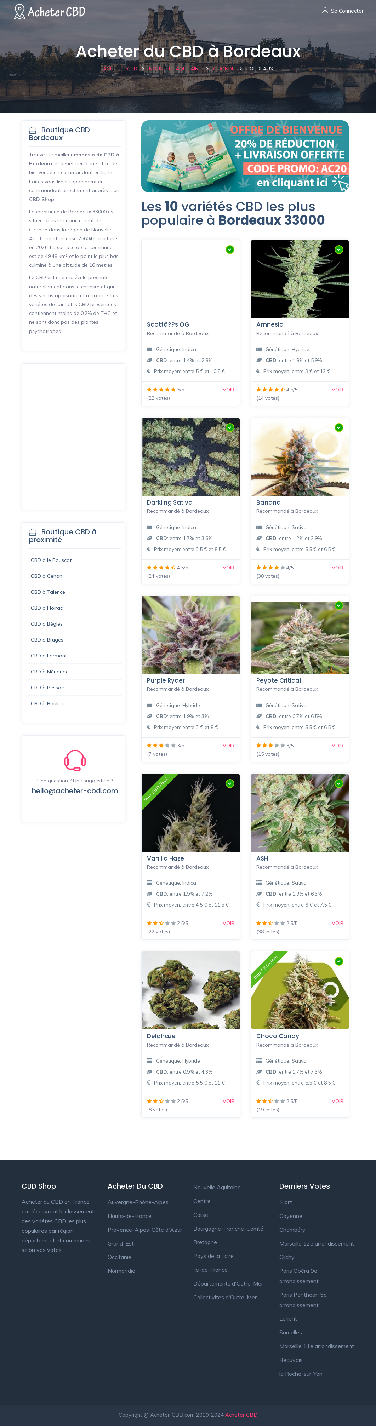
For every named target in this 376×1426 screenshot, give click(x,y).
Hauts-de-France (130, 1215)
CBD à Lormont (49, 655)
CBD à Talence (48, 592)
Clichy (287, 1256)
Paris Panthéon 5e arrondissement (303, 1300)
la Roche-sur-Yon (301, 1373)
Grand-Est (121, 1243)
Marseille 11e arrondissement (316, 1346)
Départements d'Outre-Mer (228, 1283)
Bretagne (205, 1242)
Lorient (288, 1318)
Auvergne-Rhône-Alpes (138, 1202)
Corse (200, 1214)
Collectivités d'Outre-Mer (225, 1297)
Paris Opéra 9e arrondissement (299, 1275)
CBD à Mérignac (49, 671)
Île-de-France (210, 1269)
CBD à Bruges (47, 640)
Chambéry (292, 1229)
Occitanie (119, 1256)
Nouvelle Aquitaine (217, 1187)
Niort (285, 1202)
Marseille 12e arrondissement (316, 1243)
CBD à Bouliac (47, 703)
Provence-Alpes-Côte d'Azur (145, 1229)
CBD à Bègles (47, 624)
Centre (202, 1200)
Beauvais (291, 1359)
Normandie (121, 1270)
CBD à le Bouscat (51, 560)
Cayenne (290, 1215)
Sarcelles (290, 1332)
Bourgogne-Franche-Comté (228, 1228)
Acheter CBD (241, 1414)
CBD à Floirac (47, 608)
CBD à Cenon (46, 576)
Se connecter (343, 11)
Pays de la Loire (213, 1255)
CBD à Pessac (47, 687)
